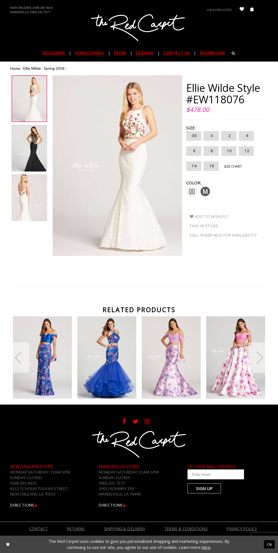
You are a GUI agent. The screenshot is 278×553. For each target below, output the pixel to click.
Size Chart (233, 166)
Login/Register (219, 10)
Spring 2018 (54, 68)
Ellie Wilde (32, 68)
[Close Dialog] (7, 544)
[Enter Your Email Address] (214, 474)
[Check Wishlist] (242, 10)
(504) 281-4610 (42, 7)
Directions (24, 505)
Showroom (212, 53)
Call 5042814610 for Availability (223, 235)
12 (246, 151)
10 (228, 151)
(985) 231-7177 (40, 12)
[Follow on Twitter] (139, 422)
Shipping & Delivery (124, 528)
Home (15, 68)
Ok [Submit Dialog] (269, 544)
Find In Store (204, 225)
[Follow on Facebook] (128, 422)
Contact (38, 528)
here (206, 547)
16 (211, 166)
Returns (76, 528)
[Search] (233, 53)
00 (193, 136)
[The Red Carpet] (139, 28)
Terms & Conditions (186, 528)
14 (193, 166)
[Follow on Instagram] (150, 422)
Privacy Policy (241, 528)
